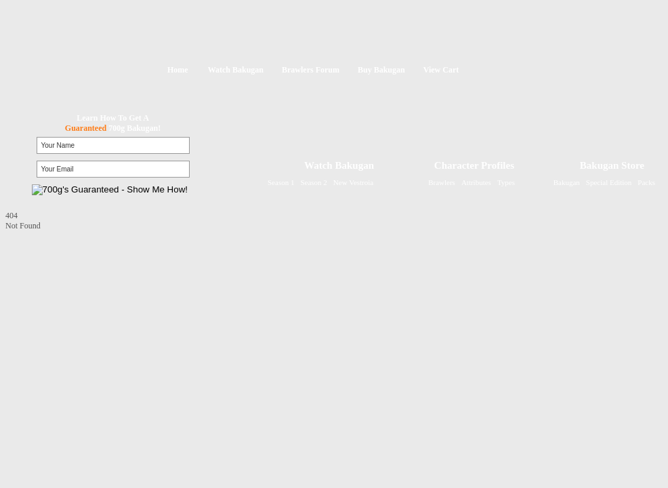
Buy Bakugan (381, 70)
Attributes (476, 182)
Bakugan (567, 182)
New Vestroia (353, 182)
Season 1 (281, 182)
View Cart (441, 70)
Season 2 (313, 182)
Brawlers (441, 182)
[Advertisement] (90, 316)
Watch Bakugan (236, 70)
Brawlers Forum (310, 70)
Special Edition (609, 182)
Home (177, 70)
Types (506, 182)
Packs (646, 182)
